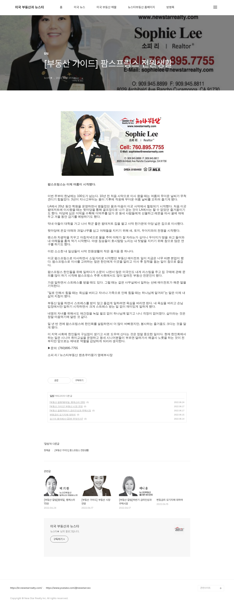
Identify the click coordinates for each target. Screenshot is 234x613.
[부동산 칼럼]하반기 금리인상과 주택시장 (70, 410)
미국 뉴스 (79, 7)
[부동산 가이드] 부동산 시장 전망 (66, 406)
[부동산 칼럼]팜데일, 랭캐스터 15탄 (67, 402)
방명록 (170, 7)
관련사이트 (205, 587)
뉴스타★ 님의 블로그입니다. (65, 531)
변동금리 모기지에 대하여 (63, 414)
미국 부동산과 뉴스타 (29, 7)
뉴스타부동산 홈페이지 (141, 7)
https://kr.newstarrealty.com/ (26, 588)
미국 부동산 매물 (107, 7)
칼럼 (52, 396)
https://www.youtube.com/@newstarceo (68, 588)
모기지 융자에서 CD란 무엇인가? (66, 419)
